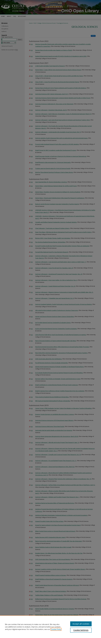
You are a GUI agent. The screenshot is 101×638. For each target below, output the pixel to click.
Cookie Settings (80, 630)
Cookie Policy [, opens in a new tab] (56, 629)
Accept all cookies (80, 623)
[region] (50, 626)
